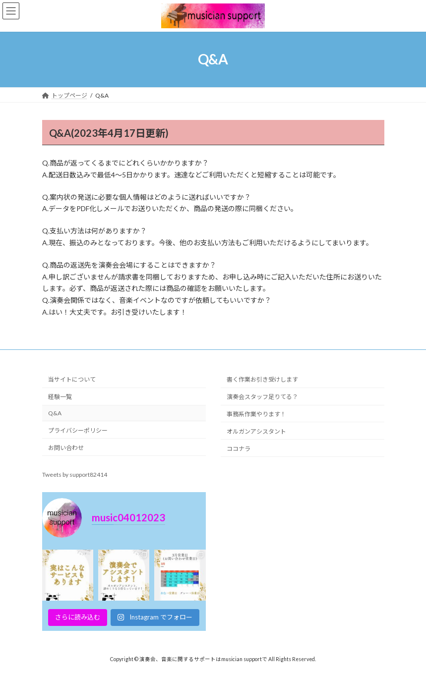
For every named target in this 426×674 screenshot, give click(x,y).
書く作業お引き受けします (262, 379)
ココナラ (238, 448)
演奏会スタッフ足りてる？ (262, 396)
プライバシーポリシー (78, 430)
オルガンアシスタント (256, 431)
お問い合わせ (66, 447)
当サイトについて (72, 379)
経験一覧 (60, 396)
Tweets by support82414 (74, 474)
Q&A (54, 413)
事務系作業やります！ (256, 414)
